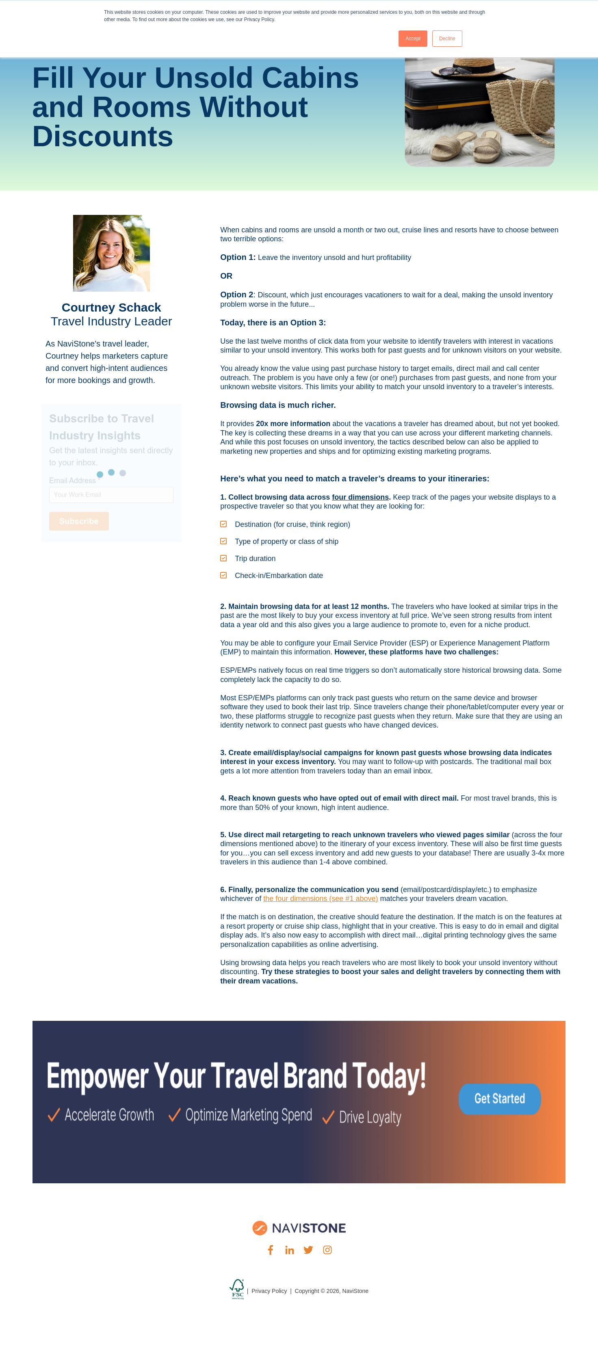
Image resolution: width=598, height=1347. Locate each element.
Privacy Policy (269, 1291)
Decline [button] (447, 38)
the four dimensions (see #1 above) (320, 898)
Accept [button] (412, 38)
